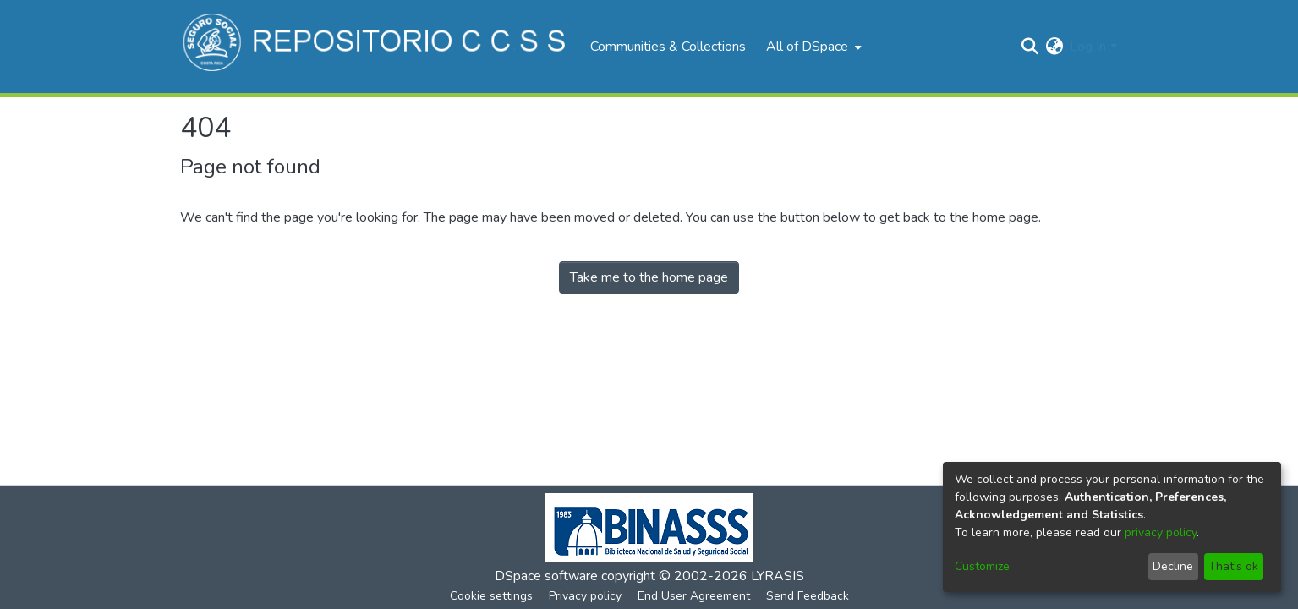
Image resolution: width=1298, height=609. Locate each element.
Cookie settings (491, 596)
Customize (982, 566)
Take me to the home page (649, 277)
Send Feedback (807, 596)
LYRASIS (777, 576)
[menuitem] (812, 46)
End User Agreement (694, 596)
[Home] (376, 46)
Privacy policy (585, 596)
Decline (1173, 566)
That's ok (1233, 566)
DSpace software (546, 576)
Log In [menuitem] (1088, 46)
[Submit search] (1029, 46)
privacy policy (1161, 532)
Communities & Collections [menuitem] (668, 46)
